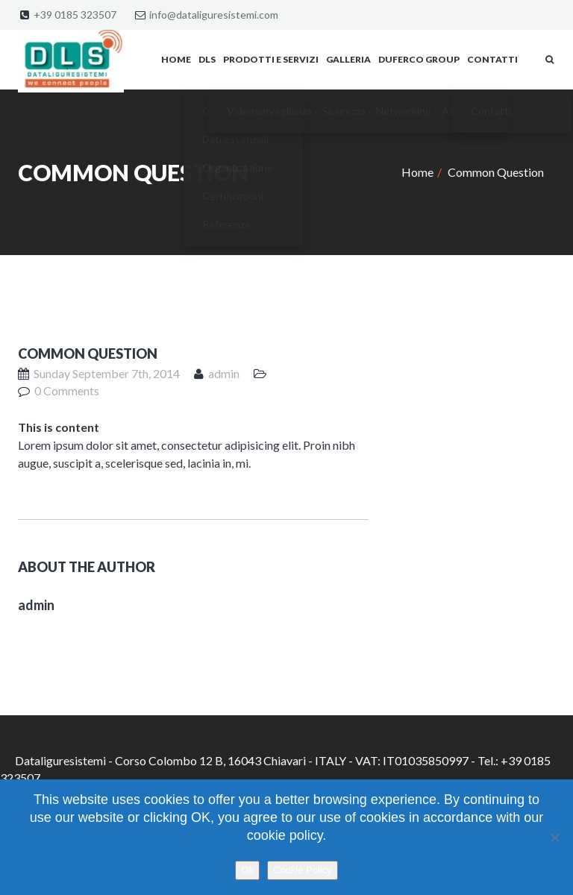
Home (417, 172)
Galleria (348, 59)
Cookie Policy (302, 870)
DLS (207, 59)
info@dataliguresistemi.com (213, 14)
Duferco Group (419, 59)
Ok (247, 870)
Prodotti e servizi (271, 59)
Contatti (492, 59)
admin (223, 373)
